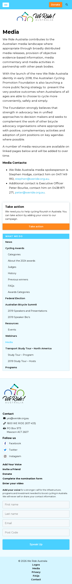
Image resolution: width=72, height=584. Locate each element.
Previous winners (18, 279)
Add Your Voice (12, 464)
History (12, 273)
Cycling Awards (14, 248)
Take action (36, 226)
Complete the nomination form (22, 478)
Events (12, 329)
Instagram (12, 456)
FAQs (11, 285)
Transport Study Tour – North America (28, 348)
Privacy (36, 572)
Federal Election (15, 298)
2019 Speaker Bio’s (19, 317)
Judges (12, 267)
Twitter (10, 449)
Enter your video (13, 483)
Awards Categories (19, 292)
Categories (14, 254)
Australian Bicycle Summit (21, 304)
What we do (14, 236)
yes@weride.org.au (18, 418)
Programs (11, 367)
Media (9, 342)
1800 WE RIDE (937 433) (21, 423)
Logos (36, 564)
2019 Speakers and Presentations (27, 310)
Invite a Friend (11, 469)
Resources (11, 323)
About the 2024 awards (21, 260)
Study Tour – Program (21, 354)
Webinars (11, 335)
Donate (55, 4)
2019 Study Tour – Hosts (22, 361)
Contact (36, 579)
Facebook (12, 443)
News (8, 242)
